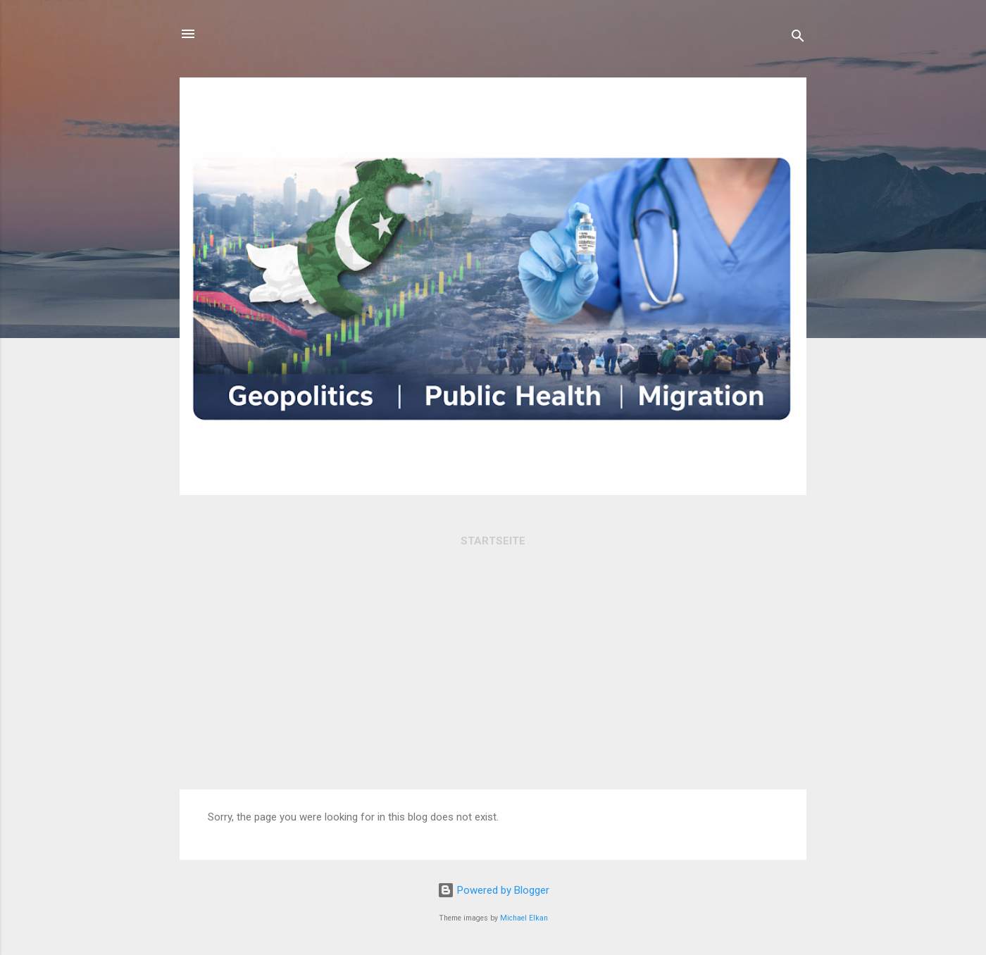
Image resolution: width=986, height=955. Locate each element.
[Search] (798, 38)
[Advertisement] (493, 683)
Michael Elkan (524, 918)
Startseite (493, 541)
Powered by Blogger (493, 890)
